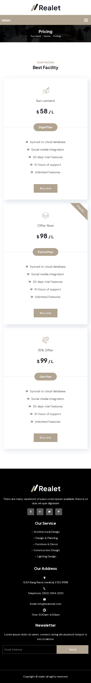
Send (72, 649)
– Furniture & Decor (45, 544)
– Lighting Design (45, 556)
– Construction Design (45, 550)
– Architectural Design (45, 532)
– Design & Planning (45, 538)
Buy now (45, 188)
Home (47, 36)
